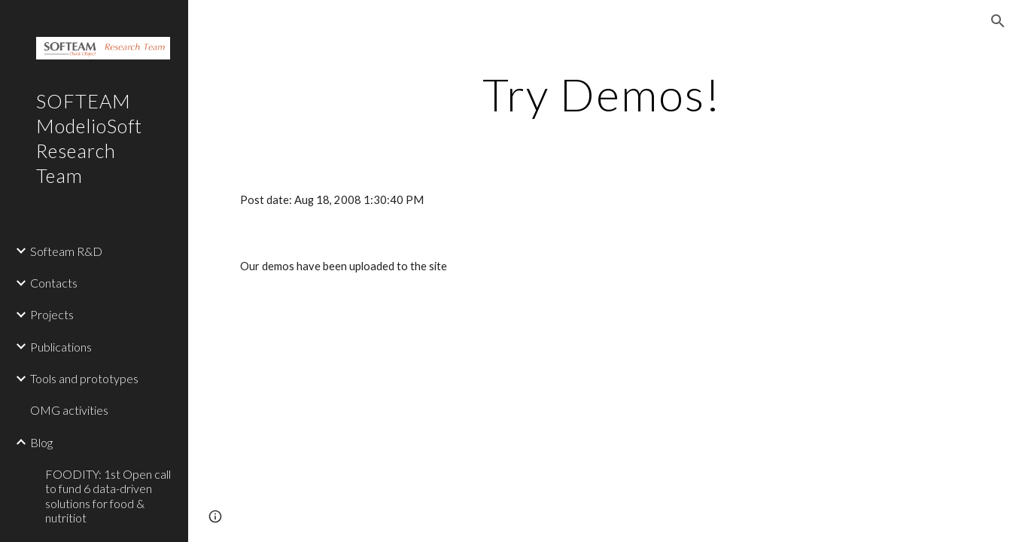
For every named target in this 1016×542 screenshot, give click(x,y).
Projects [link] (52, 314)
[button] (998, 21)
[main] (602, 94)
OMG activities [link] (69, 410)
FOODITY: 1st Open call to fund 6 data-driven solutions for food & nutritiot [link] (108, 496)
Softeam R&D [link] (66, 251)
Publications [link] (61, 347)
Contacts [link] (54, 283)
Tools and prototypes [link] (84, 378)
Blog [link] (41, 442)
